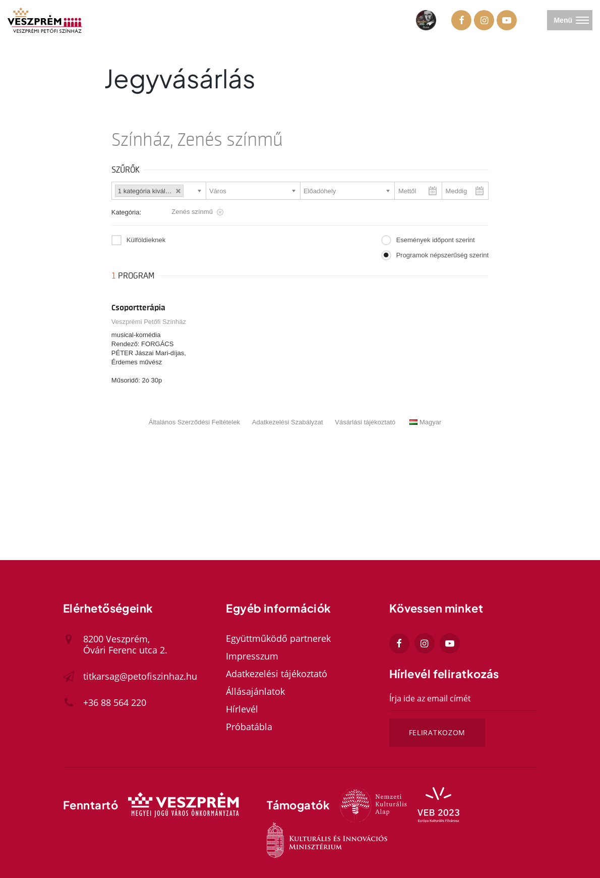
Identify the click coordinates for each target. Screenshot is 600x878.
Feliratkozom (437, 732)
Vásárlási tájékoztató (365, 422)
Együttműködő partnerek (278, 638)
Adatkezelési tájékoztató (276, 674)
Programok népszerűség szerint (442, 255)
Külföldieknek (146, 240)
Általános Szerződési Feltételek (194, 422)
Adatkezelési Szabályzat (287, 422)
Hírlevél (242, 709)
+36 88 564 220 (114, 702)
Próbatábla (249, 727)
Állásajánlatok (255, 691)
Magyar (425, 422)
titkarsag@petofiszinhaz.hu (140, 676)
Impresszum (252, 656)
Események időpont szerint (435, 240)
